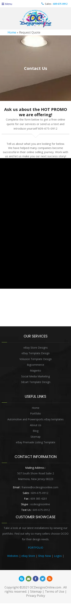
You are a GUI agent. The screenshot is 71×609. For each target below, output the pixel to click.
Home (12, 32)
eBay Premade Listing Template (35, 442)
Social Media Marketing (35, 376)
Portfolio (35, 413)
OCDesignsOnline (36, 19)
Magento (35, 370)
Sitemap (35, 436)
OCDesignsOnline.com (45, 587)
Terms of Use (54, 591)
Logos (58, 556)
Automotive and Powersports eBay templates (35, 419)
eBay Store (28, 556)
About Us (35, 425)
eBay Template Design (36, 353)
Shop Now (44, 556)
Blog (35, 431)
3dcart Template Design (35, 382)
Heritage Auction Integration (35, 561)
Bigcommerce (35, 364)
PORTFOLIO (35, 547)
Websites (12, 556)
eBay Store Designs (35, 347)
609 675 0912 (60, 3)
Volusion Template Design (36, 359)
